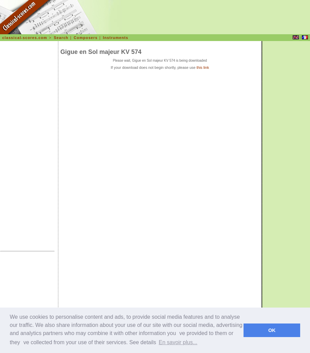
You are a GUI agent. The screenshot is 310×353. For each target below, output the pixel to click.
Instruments (115, 38)
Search (61, 38)
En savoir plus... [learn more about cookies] (178, 342)
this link (202, 67)
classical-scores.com (24, 38)
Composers (85, 38)
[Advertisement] (27, 147)
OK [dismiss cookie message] (272, 330)
